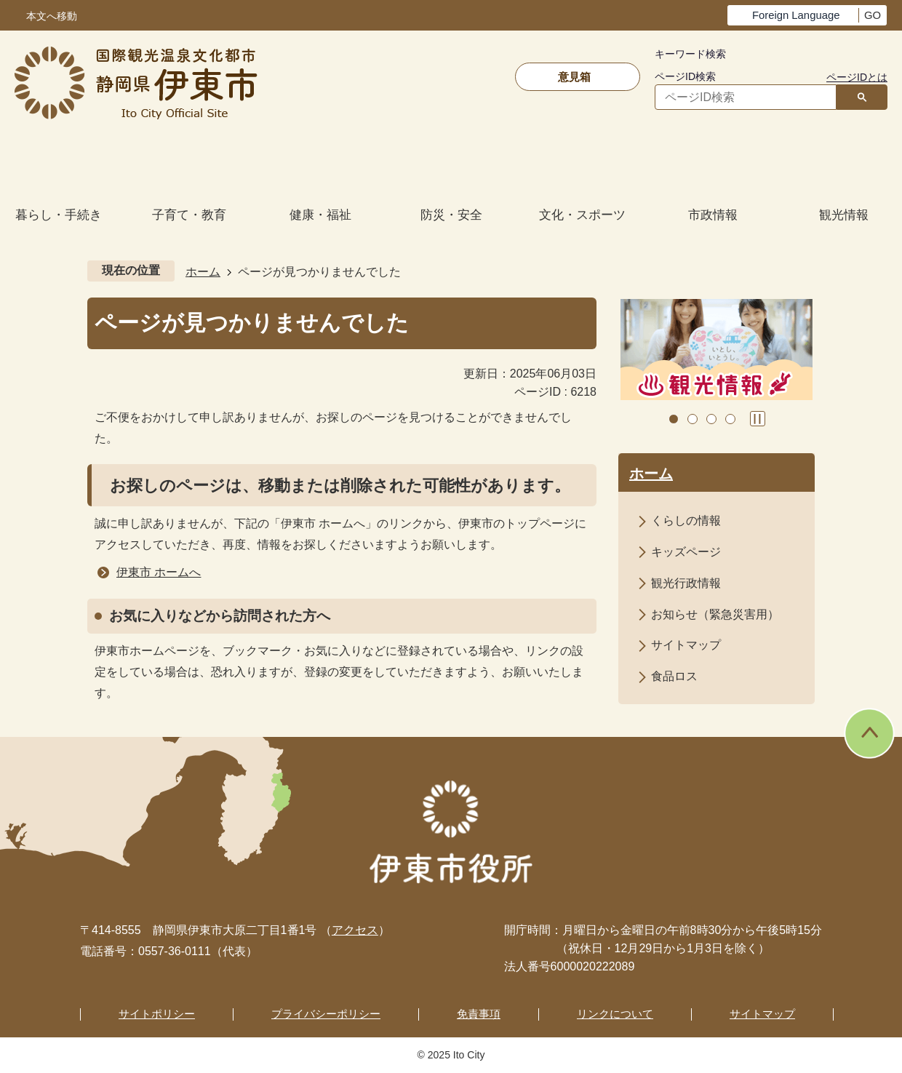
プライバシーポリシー (325, 1014)
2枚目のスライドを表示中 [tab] (692, 419)
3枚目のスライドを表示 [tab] (711, 419)
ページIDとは (856, 77)
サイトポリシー (157, 1014)
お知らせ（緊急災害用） (715, 614)
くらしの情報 (686, 520)
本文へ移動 (51, 16)
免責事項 (478, 1014)
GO (872, 15)
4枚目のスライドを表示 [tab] (730, 419)
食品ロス (674, 676)
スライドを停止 (757, 418)
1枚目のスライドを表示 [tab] (673, 419)
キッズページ (686, 552)
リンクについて (615, 1014)
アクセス (355, 930)
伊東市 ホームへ (158, 572)
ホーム (202, 272)
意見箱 (574, 77)
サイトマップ (686, 645)
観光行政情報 (686, 583)
